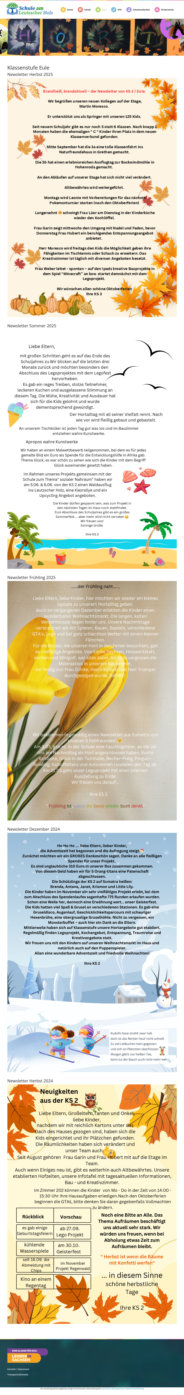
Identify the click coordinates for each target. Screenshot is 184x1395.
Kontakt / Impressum (18, 1369)
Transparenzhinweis (17, 1374)
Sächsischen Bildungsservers (112, 1388)
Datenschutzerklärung (135, 1388)
